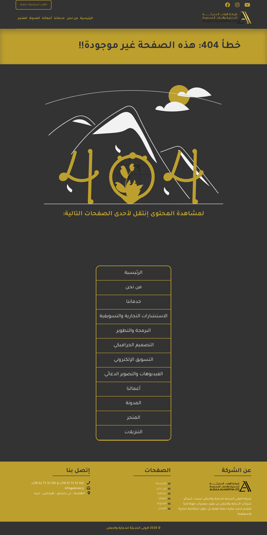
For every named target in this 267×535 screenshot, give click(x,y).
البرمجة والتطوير (133, 331)
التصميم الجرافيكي (133, 345)
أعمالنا (47, 18)
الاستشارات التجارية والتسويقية (133, 316)
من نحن (72, 18)
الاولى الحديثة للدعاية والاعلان (127, 528)
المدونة (34, 18)
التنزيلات (133, 432)
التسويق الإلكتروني (133, 360)
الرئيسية (86, 18)
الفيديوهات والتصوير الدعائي (133, 374)
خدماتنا (59, 18)
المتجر (22, 18)
